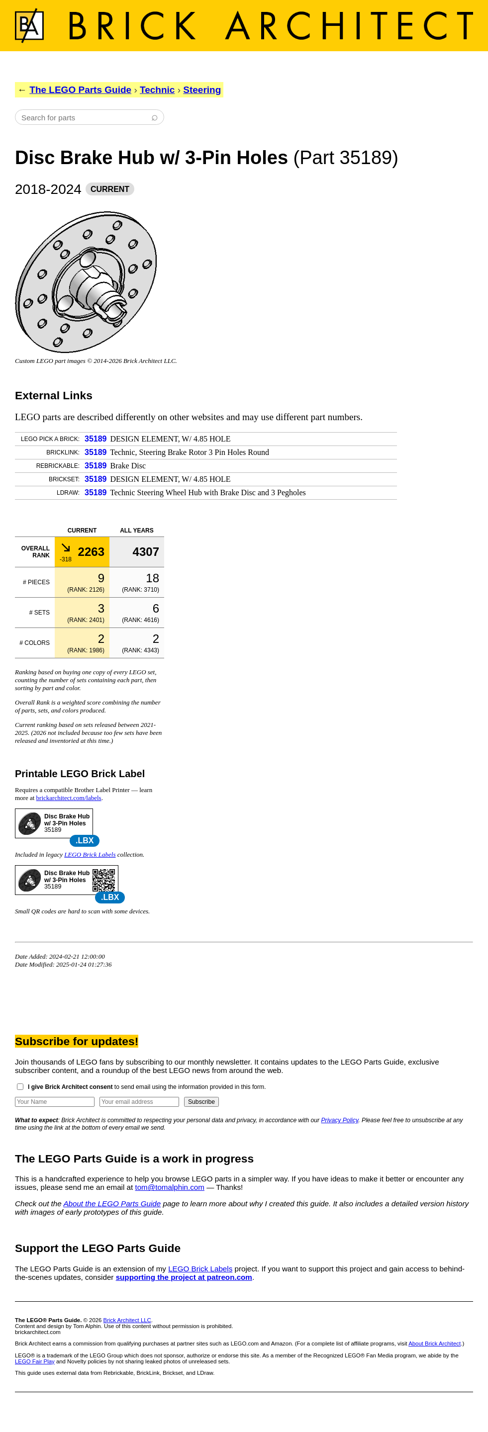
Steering (202, 90)
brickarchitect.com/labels (68, 798)
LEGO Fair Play (35, 1361)
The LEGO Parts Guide (80, 90)
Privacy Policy (340, 1120)
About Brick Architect (434, 1343)
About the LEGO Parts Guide (112, 1203)
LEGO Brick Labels (89, 854)
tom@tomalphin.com (169, 1187)
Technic (157, 90)
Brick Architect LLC (127, 1320)
